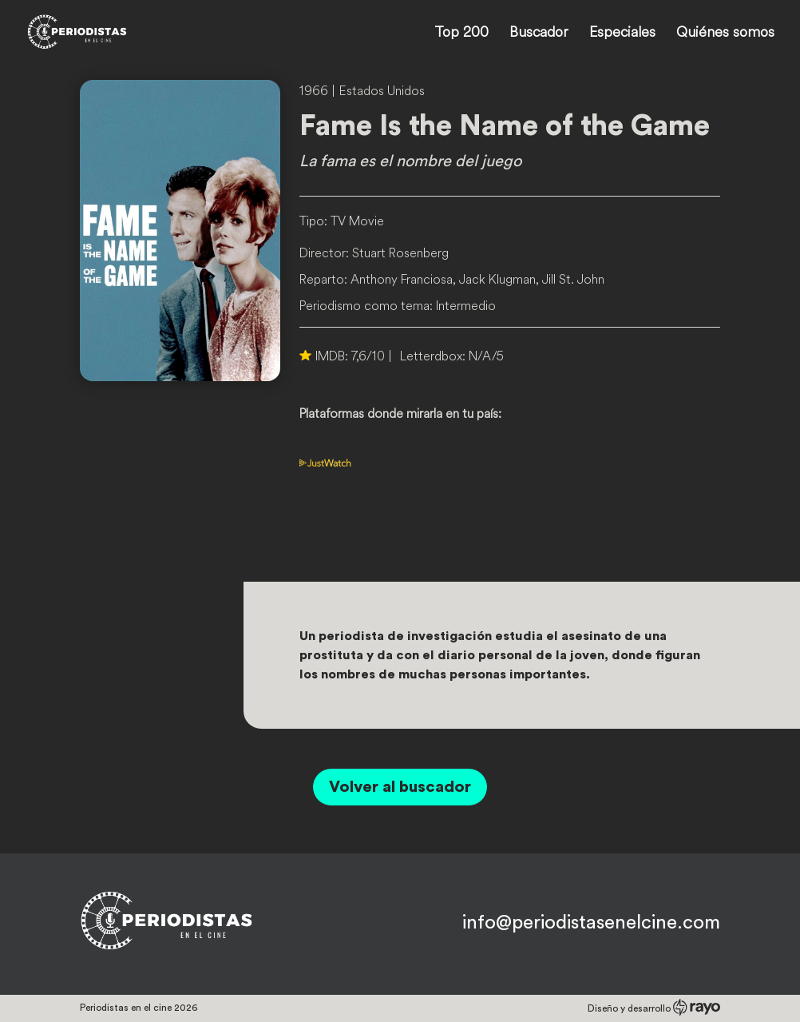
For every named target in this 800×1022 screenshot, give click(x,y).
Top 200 (461, 33)
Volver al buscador (400, 787)
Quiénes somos (725, 33)
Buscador (538, 33)
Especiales (622, 33)
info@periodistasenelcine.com (591, 923)
